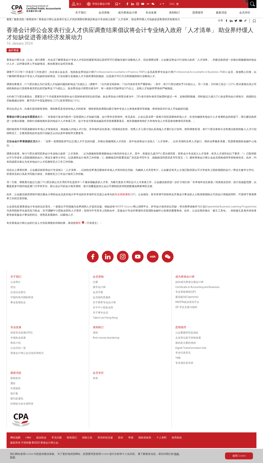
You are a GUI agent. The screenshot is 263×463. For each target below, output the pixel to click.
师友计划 (15, 342)
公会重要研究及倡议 (186, 332)
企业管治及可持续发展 (188, 337)
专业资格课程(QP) (185, 291)
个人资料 (161, 437)
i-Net (28, 437)
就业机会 (41, 437)
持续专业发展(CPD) (21, 332)
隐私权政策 (144, 437)
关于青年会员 (100, 312)
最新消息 (221, 12)
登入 (76, 4)
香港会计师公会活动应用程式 (27, 353)
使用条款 (177, 437)
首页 (9, 19)
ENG (172, 4)
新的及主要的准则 (185, 342)
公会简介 (15, 281)
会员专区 (244, 12)
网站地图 (15, 437)
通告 (13, 383)
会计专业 (13, 50)
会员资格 (104, 12)
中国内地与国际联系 (21, 297)
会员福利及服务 (102, 297)
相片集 (14, 393)
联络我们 (72, 437)
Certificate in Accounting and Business (197, 287)
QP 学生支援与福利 (186, 307)
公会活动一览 (18, 347)
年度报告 (15, 388)
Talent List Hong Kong (105, 317)
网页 (78, 222)
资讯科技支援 (105, 437)
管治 (13, 287)
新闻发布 (31, 19)
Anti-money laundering (106, 337)
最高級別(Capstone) (187, 296)
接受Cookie (239, 455)
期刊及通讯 (16, 398)
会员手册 (98, 292)
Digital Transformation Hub (190, 347)
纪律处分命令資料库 (21, 403)
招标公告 (87, 437)
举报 (130, 437)
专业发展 (151, 12)
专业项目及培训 (184, 362)
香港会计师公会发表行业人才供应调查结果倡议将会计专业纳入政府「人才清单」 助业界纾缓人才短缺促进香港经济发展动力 (109, 19)
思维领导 (197, 12)
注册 (95, 281)
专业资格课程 (122, 194)
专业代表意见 (183, 352)
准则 (95, 332)
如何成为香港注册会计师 (189, 281)
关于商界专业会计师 (104, 302)
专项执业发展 (18, 337)
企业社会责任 (18, 292)
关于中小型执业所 (103, 307)
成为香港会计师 (127, 12)
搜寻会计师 (99, 287)
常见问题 (57, 437)
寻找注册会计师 (98, 3)
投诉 (120, 437)
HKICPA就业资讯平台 (187, 302)
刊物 (177, 357)
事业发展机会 (18, 302)
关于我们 (80, 12)
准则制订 (174, 12)
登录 (95, 378)
